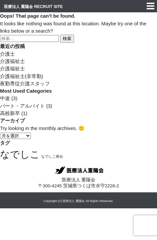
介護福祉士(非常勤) (21, 76)
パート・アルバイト (22, 106)
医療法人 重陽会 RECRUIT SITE (33, 6)
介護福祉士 (12, 61)
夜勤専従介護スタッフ (25, 83)
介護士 (7, 54)
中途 (5, 98)
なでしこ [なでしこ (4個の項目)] (20, 154)
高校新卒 (10, 113)
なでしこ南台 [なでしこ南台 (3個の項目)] (52, 156)
